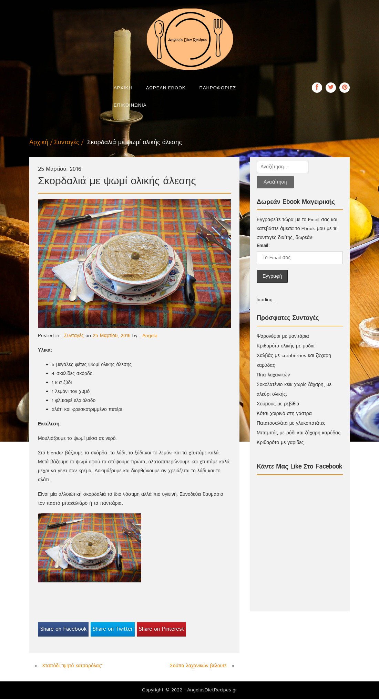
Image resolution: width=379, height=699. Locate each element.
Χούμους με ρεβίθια (278, 404)
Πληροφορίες (217, 88)
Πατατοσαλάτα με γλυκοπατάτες (291, 423)
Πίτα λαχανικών (273, 375)
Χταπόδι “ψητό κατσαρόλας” (72, 665)
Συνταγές (66, 142)
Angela (149, 335)
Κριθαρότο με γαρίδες (280, 442)
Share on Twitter (112, 629)
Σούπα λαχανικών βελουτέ (198, 665)
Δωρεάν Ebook (166, 88)
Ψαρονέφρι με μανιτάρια (283, 336)
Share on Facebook (63, 629)
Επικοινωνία (130, 105)
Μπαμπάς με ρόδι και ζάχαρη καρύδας (298, 433)
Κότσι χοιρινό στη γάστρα (284, 413)
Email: (263, 245)
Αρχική (123, 88)
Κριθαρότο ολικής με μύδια (286, 346)
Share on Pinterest (161, 629)
